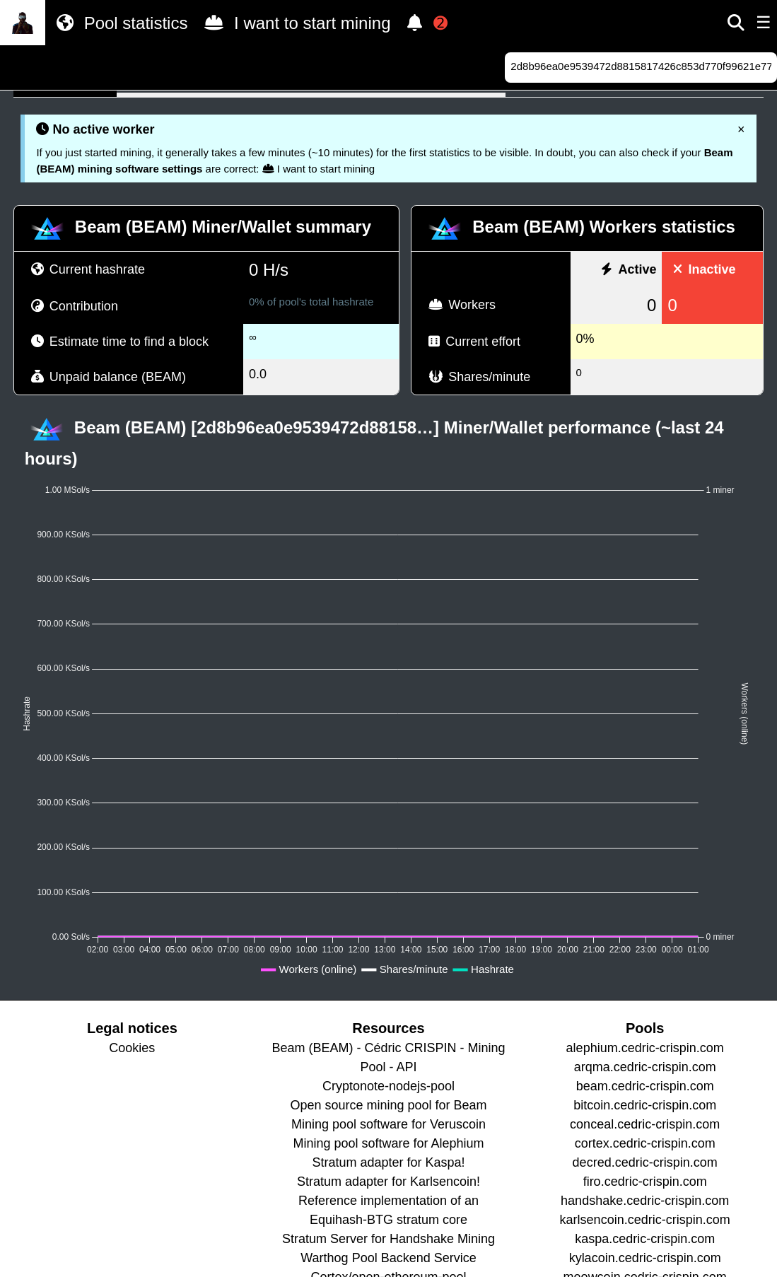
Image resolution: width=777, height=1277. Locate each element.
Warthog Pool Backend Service (388, 1258)
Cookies (132, 1048)
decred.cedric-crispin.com (645, 1162)
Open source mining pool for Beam (388, 1105)
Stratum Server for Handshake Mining (388, 1239)
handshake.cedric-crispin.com (645, 1201)
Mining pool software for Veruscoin (388, 1124)
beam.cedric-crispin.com (645, 1086)
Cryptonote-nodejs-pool (388, 1086)
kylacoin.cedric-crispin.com (645, 1258)
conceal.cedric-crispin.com (645, 1124)
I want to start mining (294, 23)
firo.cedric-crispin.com (645, 1181)
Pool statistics (119, 23)
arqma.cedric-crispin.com (645, 1067)
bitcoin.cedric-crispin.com (644, 1105)
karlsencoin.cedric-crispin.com (645, 1220)
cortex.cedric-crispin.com (645, 1143)
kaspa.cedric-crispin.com (645, 1239)
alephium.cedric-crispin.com (645, 1048)
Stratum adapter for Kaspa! (388, 1162)
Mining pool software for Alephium (388, 1143)
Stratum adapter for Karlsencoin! (388, 1181)
